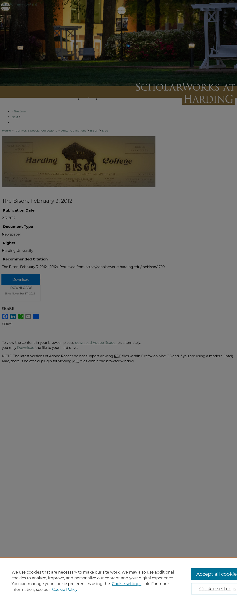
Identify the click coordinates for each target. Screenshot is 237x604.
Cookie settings (126, 583)
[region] (118, 581)
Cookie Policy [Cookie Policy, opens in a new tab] (64, 589)
